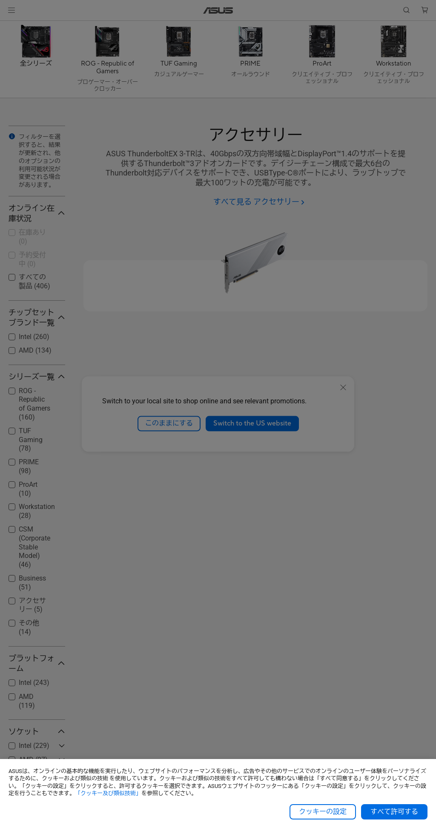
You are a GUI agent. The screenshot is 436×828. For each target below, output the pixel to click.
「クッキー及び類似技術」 (108, 793)
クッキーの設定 (323, 812)
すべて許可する (394, 812)
